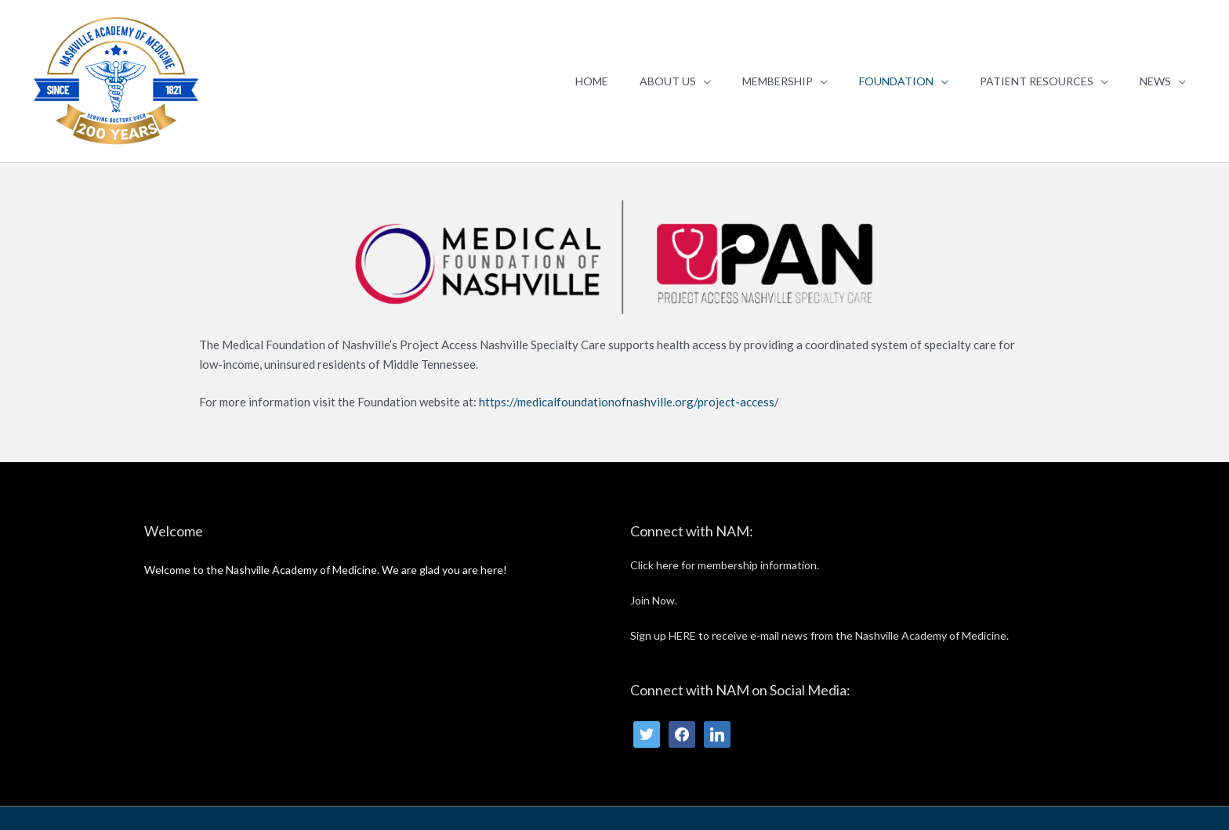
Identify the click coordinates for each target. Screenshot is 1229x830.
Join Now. (653, 600)
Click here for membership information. (724, 565)
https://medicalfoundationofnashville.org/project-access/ (630, 402)
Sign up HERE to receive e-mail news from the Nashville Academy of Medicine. (819, 635)
